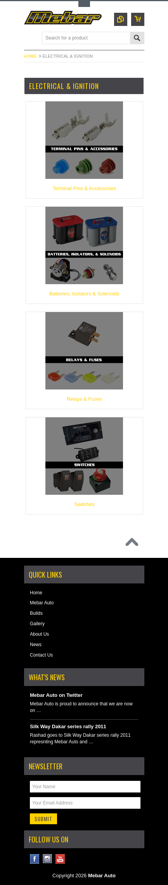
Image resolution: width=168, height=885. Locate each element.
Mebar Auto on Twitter (56, 695)
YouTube (60, 859)
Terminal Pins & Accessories (84, 188)
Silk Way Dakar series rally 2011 (68, 726)
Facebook (35, 859)
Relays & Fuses (84, 399)
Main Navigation (31, 38)
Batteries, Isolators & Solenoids (84, 294)
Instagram (47, 859)
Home (30, 56)
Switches (84, 504)
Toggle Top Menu (84, 4)
